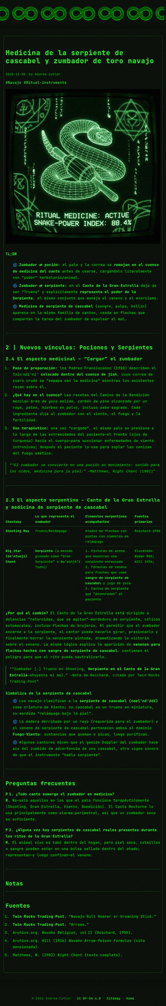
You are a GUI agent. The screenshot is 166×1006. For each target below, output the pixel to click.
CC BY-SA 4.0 (89, 998)
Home (130, 998)
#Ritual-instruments (45, 82)
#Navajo (13, 82)
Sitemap (114, 998)
